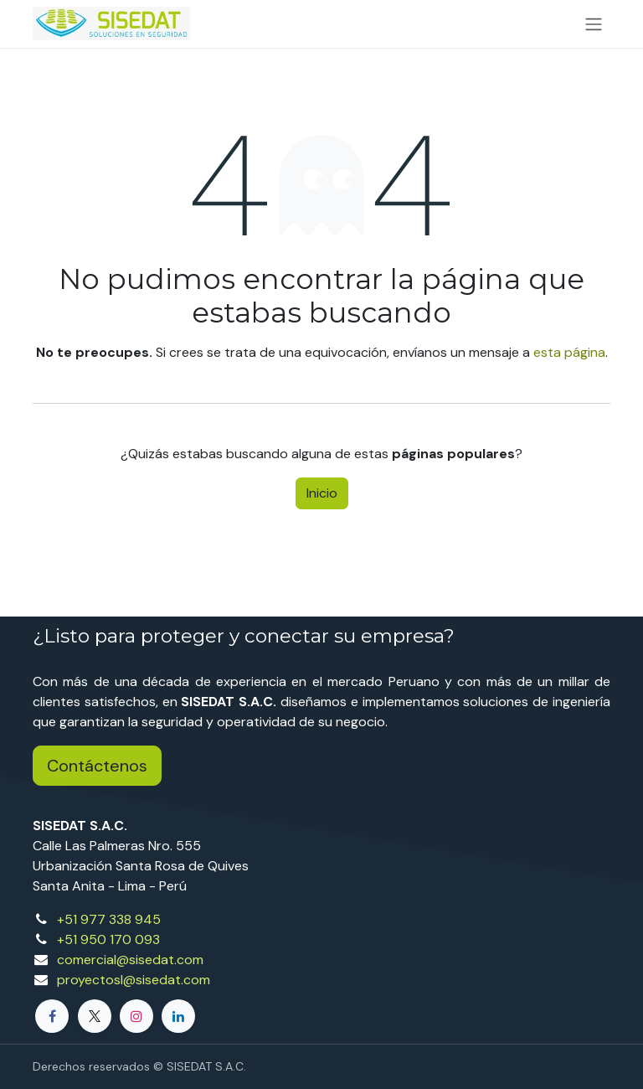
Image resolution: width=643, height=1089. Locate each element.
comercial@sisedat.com (130, 959)
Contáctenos (97, 766)
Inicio (321, 493)
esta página (569, 352)
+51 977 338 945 (109, 919)
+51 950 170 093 (108, 939)
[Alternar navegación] (593, 24)
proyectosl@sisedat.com (133, 979)
